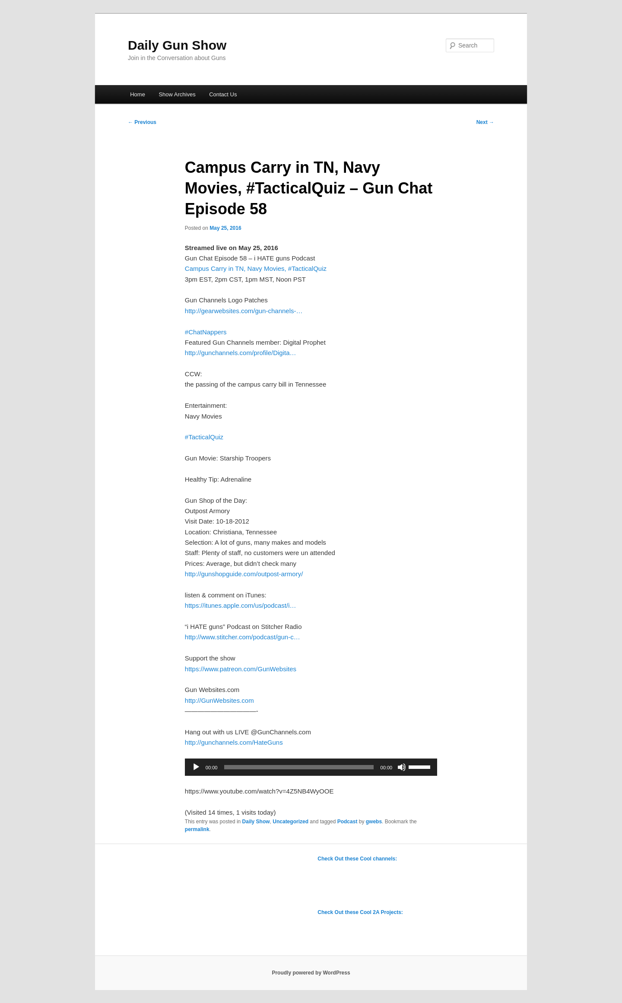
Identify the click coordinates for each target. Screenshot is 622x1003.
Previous (142, 122)
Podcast (347, 822)
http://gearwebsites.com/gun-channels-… (244, 310)
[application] (311, 767)
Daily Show (256, 822)
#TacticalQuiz (204, 437)
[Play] (196, 767)
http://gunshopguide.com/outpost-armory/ (244, 574)
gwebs (374, 822)
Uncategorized (290, 822)
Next (485, 122)
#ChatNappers (206, 332)
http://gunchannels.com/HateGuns (234, 742)
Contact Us (223, 94)
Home (137, 94)
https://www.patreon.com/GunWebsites (240, 669)
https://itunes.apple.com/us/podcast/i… (240, 605)
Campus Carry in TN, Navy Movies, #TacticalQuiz (256, 268)
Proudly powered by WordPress (311, 973)
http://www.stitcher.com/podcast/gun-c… (242, 637)
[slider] (298, 767)
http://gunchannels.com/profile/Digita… (240, 352)
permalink (197, 829)
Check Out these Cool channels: (357, 859)
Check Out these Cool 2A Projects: (360, 912)
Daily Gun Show (177, 45)
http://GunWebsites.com (219, 700)
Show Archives (177, 94)
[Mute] (401, 767)
